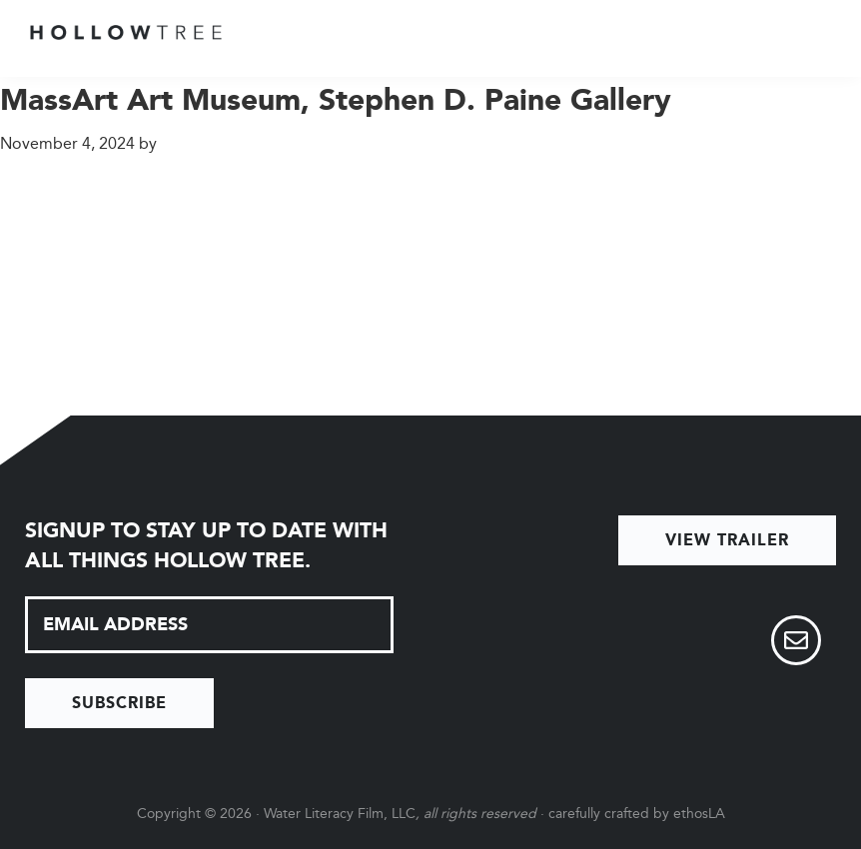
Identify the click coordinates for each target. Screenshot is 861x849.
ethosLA (699, 813)
